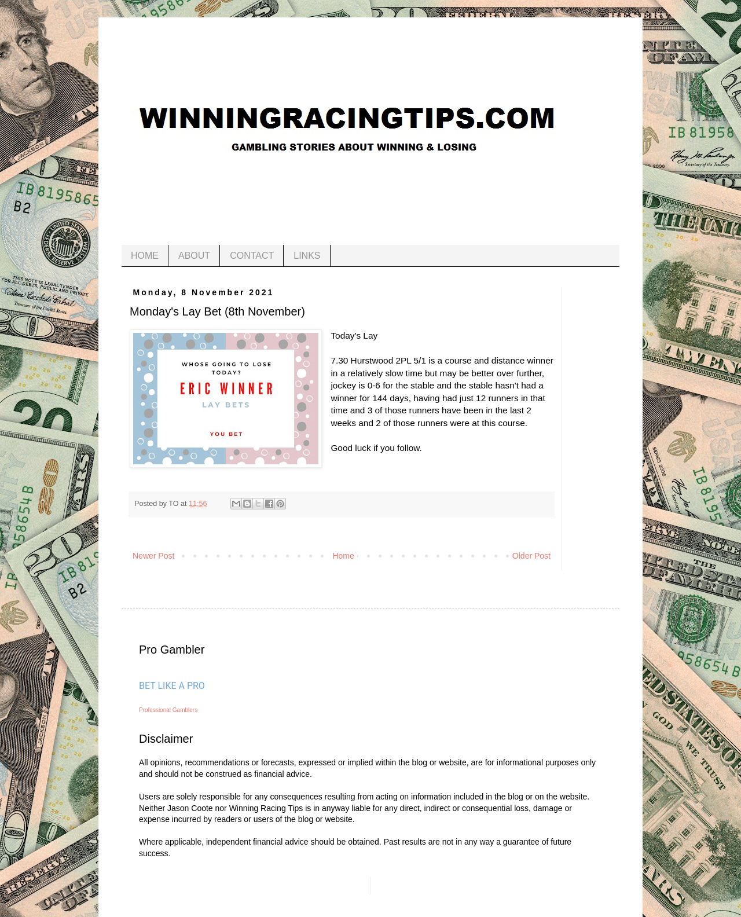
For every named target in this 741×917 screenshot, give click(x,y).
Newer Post (153, 555)
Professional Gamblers (168, 710)
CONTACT (252, 256)
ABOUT (194, 256)
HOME (145, 256)
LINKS (307, 256)
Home (343, 555)
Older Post (531, 555)
